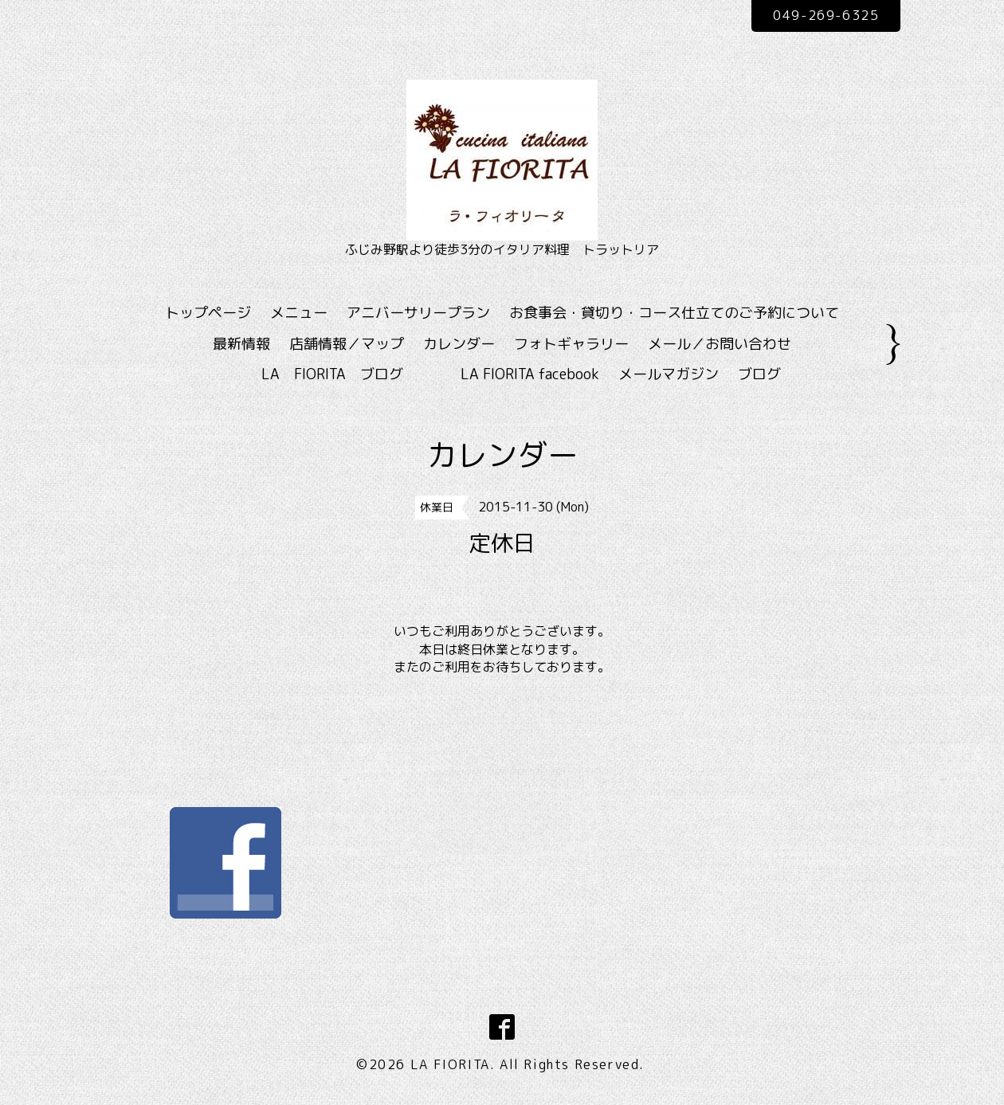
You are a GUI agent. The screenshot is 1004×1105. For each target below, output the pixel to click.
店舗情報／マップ (346, 344)
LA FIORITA (450, 1064)
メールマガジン (668, 374)
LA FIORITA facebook (530, 374)
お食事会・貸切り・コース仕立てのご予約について (674, 313)
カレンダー (459, 344)
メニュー (298, 313)
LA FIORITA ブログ (355, 374)
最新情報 (241, 344)
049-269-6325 (826, 15)
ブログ (759, 374)
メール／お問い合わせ (719, 344)
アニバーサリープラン (418, 313)
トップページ (208, 313)
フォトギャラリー (571, 344)
